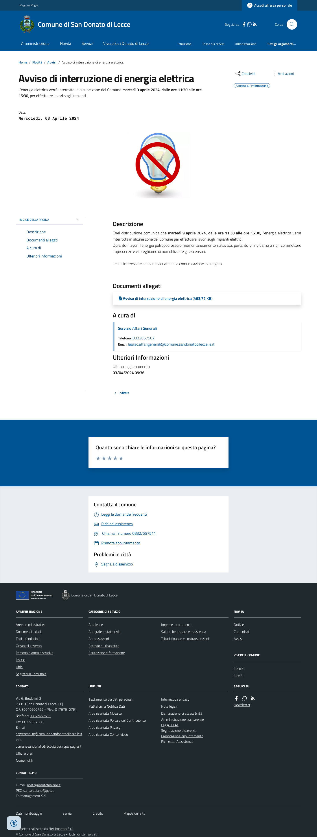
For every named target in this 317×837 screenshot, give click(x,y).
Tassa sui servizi (213, 43)
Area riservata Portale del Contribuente (117, 720)
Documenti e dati (28, 631)
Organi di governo (29, 645)
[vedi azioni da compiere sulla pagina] (282, 73)
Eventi (238, 675)
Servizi (87, 43)
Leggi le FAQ (170, 725)
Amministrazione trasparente (182, 719)
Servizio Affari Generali (137, 328)
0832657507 (144, 338)
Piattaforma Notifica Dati (106, 706)
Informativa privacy (175, 699)
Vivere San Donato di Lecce (126, 43)
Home (22, 62)
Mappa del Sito (134, 813)
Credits (98, 813)
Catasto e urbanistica (103, 645)
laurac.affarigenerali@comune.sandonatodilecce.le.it (171, 344)
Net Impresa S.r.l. (61, 828)
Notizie (239, 624)
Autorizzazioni (98, 638)
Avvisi (52, 62)
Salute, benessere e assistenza (183, 631)
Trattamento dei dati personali (110, 699)
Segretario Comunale (31, 673)
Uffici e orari (24, 753)
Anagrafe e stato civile (104, 631)
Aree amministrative (31, 624)
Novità (65, 43)
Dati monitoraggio (29, 813)
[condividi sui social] (245, 73)
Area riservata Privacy (104, 727)
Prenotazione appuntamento (182, 736)
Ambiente (95, 624)
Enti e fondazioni (28, 638)
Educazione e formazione (106, 652)
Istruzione (185, 43)
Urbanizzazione (245, 43)
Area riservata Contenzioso (108, 734)
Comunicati (242, 631)
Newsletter (242, 704)
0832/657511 (40, 715)
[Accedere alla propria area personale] (269, 5)
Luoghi (238, 668)
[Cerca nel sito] (290, 24)
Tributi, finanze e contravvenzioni (185, 638)
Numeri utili (24, 760)
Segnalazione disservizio (178, 730)
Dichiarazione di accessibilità (181, 713)
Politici (20, 659)
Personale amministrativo (34, 652)
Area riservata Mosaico (105, 713)
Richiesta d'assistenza (177, 741)
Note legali (169, 706)
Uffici (19, 666)
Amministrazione (35, 43)
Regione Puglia (29, 5)
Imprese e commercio (176, 624)
